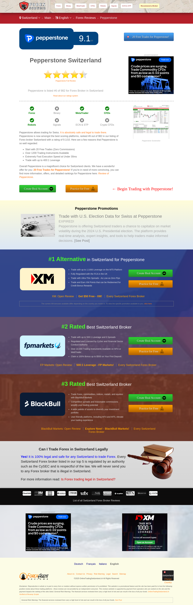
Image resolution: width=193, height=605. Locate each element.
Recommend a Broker (149, 6)
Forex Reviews (86, 17)
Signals (114, 6)
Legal (108, 574)
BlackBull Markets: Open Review (61, 437)
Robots (103, 6)
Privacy (89, 574)
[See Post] (82, 241)
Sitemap (122, 574)
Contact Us (80, 574)
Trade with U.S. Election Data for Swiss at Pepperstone (110, 216)
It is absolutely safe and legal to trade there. (83, 132)
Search (115, 574)
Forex (58, 6)
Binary (68, 6)
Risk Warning (99, 574)
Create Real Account (36, 188)
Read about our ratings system (65, 96)
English (63, 17)
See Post (118, 600)
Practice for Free (79, 188)
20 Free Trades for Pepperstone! (150, 36)
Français (91, 564)
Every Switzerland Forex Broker (126, 305)
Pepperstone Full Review (65, 81)
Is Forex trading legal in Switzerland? (75, 475)
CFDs (93, 6)
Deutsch (78, 564)
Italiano (103, 564)
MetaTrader (81, 6)
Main (47, 17)
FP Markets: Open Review (56, 373)
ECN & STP (126, 6)
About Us (70, 574)
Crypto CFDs (107, 125)
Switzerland (29, 17)
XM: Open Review (63, 305)
